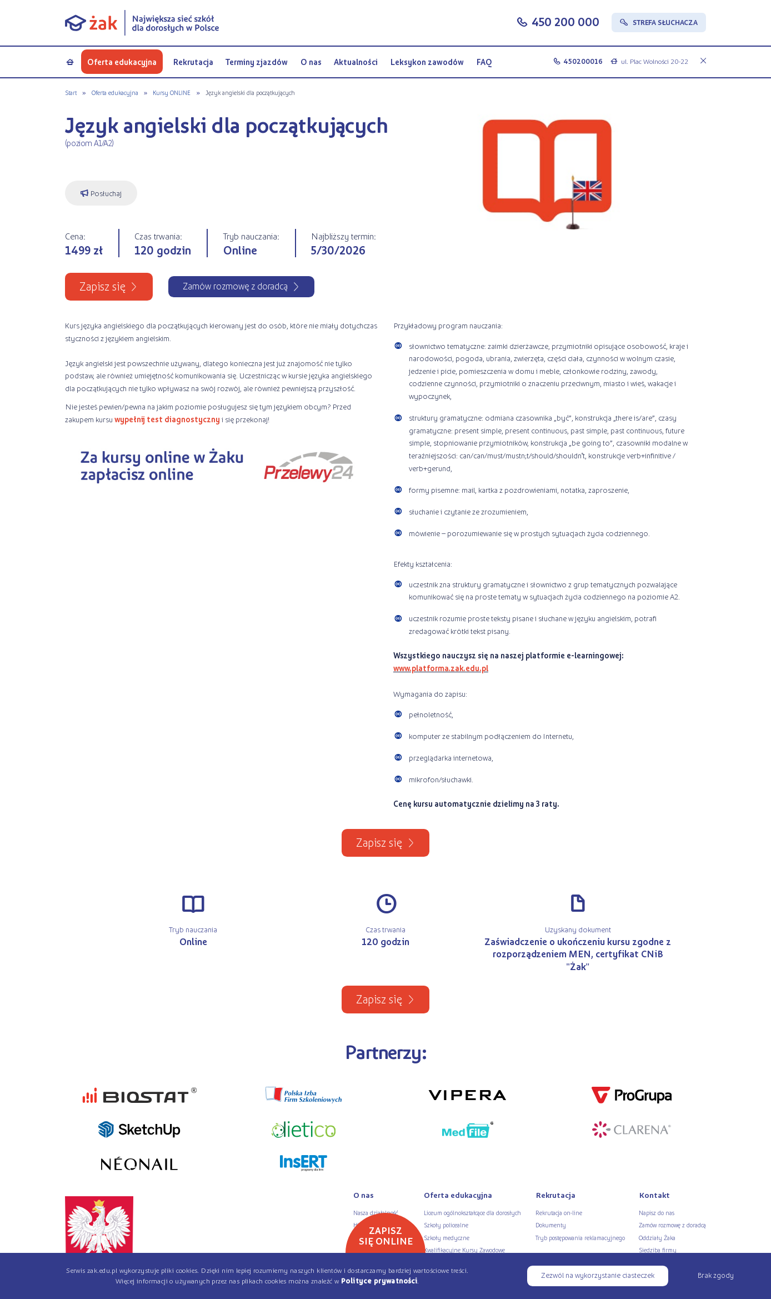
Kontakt (654, 1195)
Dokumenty (550, 1224)
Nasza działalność (375, 1212)
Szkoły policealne (446, 1224)
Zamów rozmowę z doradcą (672, 1224)
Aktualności (356, 62)
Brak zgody (715, 1275)
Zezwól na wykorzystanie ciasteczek (597, 1275)
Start (71, 92)
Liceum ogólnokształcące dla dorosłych (472, 1212)
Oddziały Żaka (657, 1237)
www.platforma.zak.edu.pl (440, 668)
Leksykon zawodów (427, 62)
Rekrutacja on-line (558, 1212)
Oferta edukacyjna (122, 62)
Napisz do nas (656, 1212)
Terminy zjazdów (257, 62)
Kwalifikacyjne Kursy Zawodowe (464, 1249)
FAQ (484, 62)
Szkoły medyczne (446, 1237)
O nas (311, 62)
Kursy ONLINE (172, 92)
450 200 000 (565, 21)
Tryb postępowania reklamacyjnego (580, 1237)
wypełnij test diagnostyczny (167, 419)
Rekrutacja (193, 62)
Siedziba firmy (658, 1249)
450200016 (583, 61)
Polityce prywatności (379, 1280)
